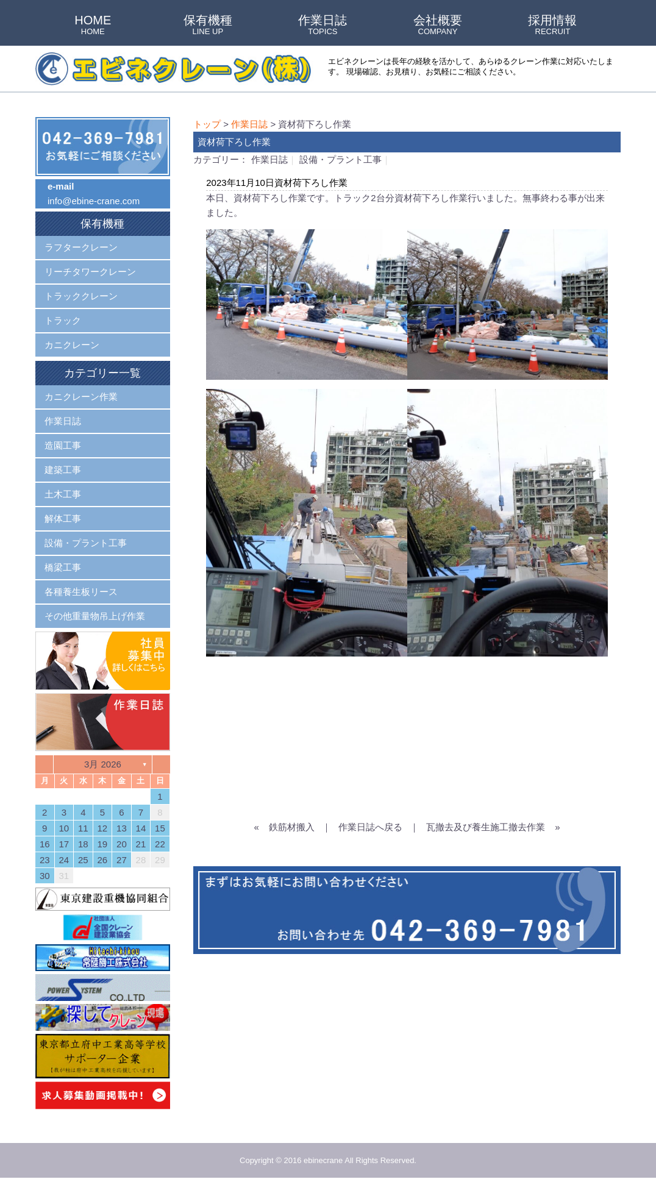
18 (83, 844)
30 (45, 875)
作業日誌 (322, 25)
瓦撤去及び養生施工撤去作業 (485, 827)
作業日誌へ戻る (370, 827)
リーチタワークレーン (90, 271)
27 (121, 860)
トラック (63, 320)
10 (64, 828)
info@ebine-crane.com (94, 201)
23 (45, 860)
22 (160, 844)
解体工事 (63, 518)
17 (64, 844)
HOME (92, 25)
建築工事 (63, 470)
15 (160, 828)
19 (103, 844)
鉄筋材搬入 (292, 827)
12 (103, 828)
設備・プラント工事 (340, 159)
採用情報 (552, 25)
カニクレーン (72, 345)
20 (121, 844)
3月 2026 (102, 764)
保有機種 (208, 25)
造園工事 (63, 445)
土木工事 (63, 494)
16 (45, 844)
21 (141, 844)
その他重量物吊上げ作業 (95, 616)
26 (103, 860)
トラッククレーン (81, 296)
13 (121, 828)
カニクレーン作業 (81, 396)
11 (83, 828)
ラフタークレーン (81, 247)
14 (141, 828)
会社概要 (437, 25)
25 (83, 860)
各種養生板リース (81, 591)
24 (64, 860)
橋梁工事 (63, 567)
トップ (207, 124)
